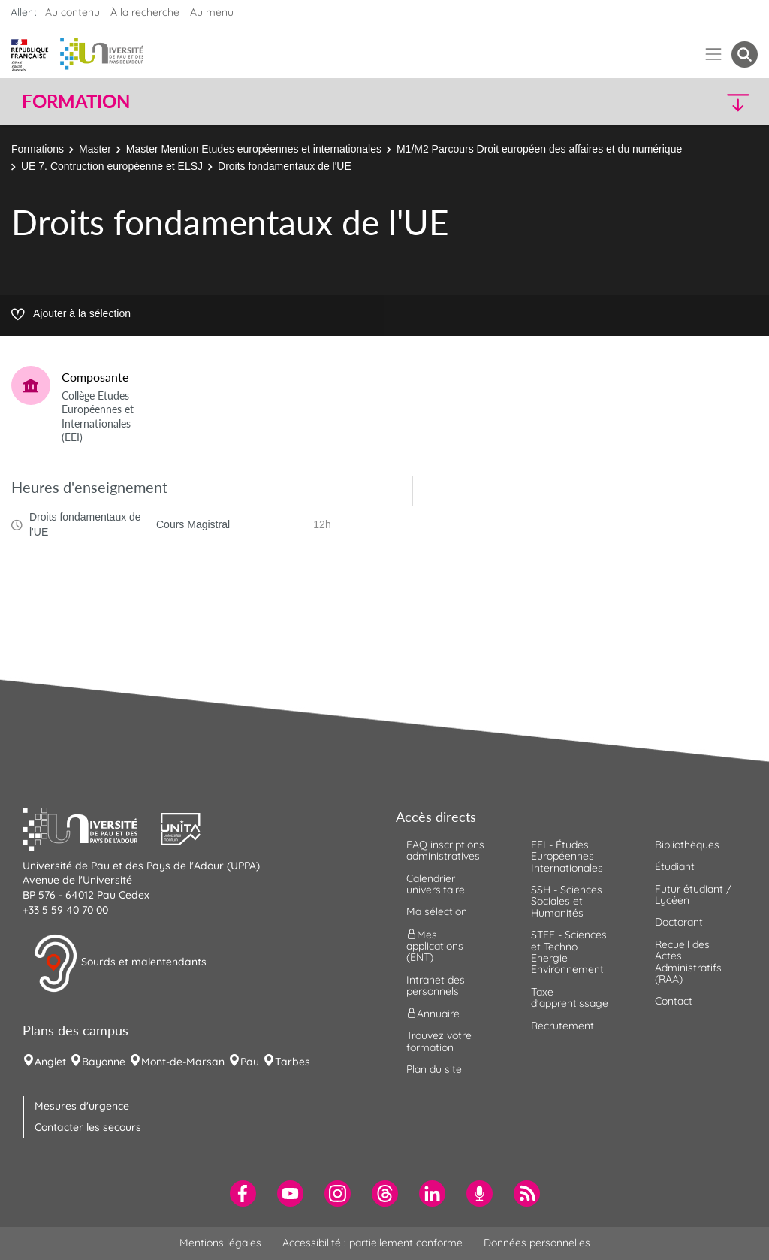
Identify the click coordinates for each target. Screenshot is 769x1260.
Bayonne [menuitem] (103, 1061)
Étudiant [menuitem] (675, 866)
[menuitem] (243, 1193)
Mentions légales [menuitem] (220, 1242)
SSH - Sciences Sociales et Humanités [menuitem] (566, 901)
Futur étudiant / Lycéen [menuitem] (693, 894)
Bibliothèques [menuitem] (687, 844)
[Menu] (713, 54)
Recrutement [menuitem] (562, 1025)
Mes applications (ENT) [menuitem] (434, 945)
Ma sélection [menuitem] (436, 911)
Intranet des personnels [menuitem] (435, 985)
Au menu (212, 12)
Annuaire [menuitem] (433, 1013)
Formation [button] (76, 101)
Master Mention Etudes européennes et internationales (253, 149)
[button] (668, 101)
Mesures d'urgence (82, 1106)
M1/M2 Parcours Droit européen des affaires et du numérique (539, 149)
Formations (37, 149)
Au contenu (72, 12)
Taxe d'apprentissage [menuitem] (569, 997)
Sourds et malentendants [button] (120, 963)
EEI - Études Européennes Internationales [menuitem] (567, 856)
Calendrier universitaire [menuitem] (435, 884)
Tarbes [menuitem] (292, 1061)
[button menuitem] (744, 54)
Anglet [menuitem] (50, 1061)
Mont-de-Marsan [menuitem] (183, 1061)
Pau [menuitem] (249, 1061)
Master (95, 149)
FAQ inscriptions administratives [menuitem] (445, 850)
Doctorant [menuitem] (679, 922)
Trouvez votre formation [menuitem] (439, 1041)
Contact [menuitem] (673, 1001)
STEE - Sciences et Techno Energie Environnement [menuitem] (569, 952)
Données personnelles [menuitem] (537, 1242)
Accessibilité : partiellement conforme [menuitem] (372, 1242)
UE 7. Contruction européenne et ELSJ (112, 166)
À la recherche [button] (144, 12)
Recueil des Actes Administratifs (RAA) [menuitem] (688, 962)
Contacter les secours (88, 1127)
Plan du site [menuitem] (434, 1069)
